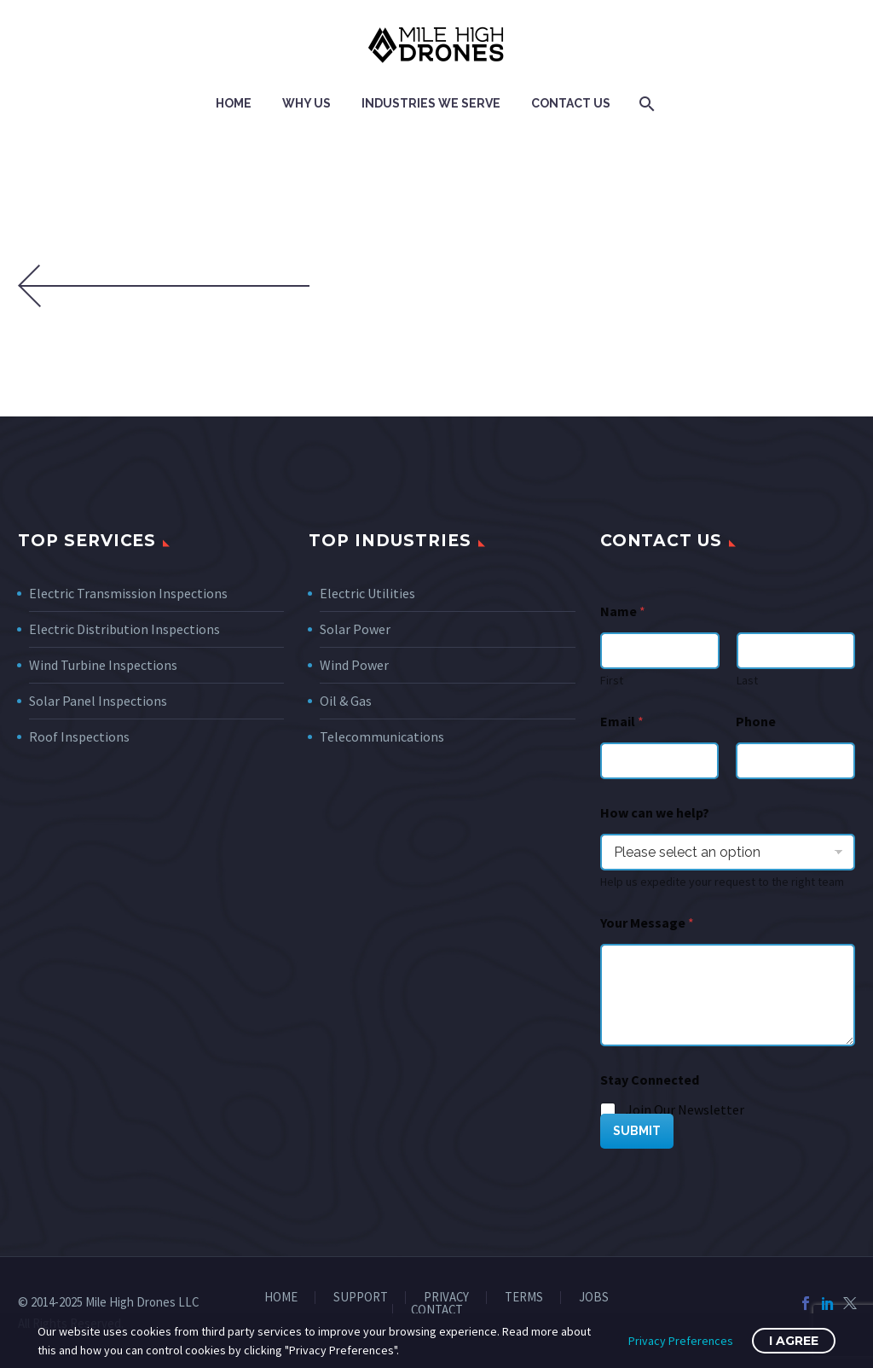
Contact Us (570, 103)
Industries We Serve (430, 103)
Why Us (306, 103)
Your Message (647, 923)
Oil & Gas (346, 700)
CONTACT (437, 1310)
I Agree (793, 1340)
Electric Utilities (367, 593)
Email (622, 721)
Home (233, 103)
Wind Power (354, 664)
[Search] (645, 103)
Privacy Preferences (680, 1340)
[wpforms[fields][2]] (727, 995)
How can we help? (654, 813)
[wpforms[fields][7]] (727, 852)
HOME (281, 1297)
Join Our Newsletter (685, 1109)
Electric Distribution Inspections (124, 628)
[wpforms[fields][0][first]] (660, 650)
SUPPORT (360, 1297)
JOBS (594, 1297)
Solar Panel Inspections (98, 700)
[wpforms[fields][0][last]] (795, 650)
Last (746, 680)
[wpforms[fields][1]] (660, 760)
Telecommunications (382, 736)
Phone (756, 721)
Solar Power (355, 628)
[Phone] (795, 760)
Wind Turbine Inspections (103, 664)
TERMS (524, 1297)
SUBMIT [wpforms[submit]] (637, 1131)
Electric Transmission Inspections (128, 593)
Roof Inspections (79, 736)
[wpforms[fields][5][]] (609, 1111)
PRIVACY (446, 1297)
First (611, 680)
